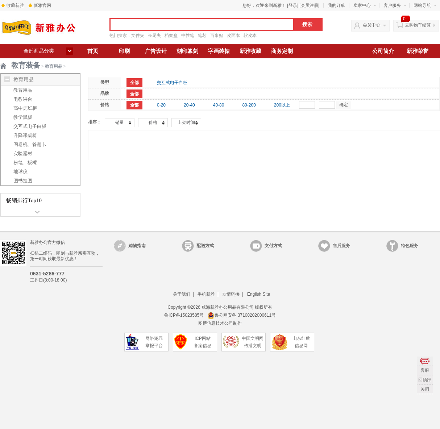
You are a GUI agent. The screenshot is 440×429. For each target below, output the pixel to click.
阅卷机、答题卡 (29, 144)
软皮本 (250, 35)
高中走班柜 (25, 108)
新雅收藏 (250, 51)
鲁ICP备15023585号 (184, 315)
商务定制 (282, 51)
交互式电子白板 (29, 126)
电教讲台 (22, 99)
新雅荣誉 (417, 51)
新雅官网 (42, 5)
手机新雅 (206, 294)
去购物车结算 (418, 25)
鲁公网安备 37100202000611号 (241, 315)
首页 (92, 51)
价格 (153, 122)
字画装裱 (219, 51)
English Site (258, 294)
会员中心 (371, 25)
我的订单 (336, 5)
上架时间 (186, 122)
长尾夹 (154, 35)
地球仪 (20, 171)
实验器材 (22, 153)
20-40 (189, 105)
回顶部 (424, 379)
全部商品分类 (39, 51)
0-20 (161, 105)
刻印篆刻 (187, 51)
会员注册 (309, 5)
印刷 (124, 51)
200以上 (282, 105)
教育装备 (25, 65)
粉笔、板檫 (25, 162)
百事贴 (216, 35)
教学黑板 (22, 117)
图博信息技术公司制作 (220, 323)
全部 (134, 82)
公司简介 (383, 51)
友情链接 (231, 294)
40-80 (218, 105)
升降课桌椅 (25, 135)
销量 (119, 122)
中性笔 (187, 35)
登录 (293, 5)
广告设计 (156, 51)
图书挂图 (22, 180)
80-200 (249, 105)
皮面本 (233, 35)
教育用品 (53, 66)
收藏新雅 (15, 5)
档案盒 (171, 35)
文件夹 (137, 35)
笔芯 (202, 35)
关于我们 (181, 294)
